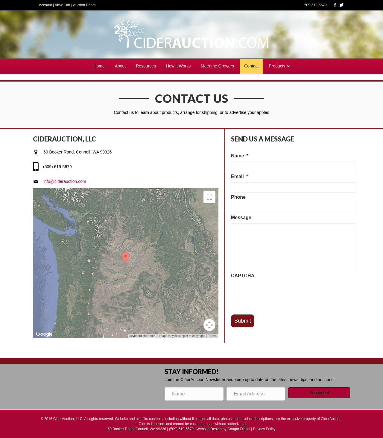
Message (241, 217)
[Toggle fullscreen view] (209, 197)
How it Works (178, 66)
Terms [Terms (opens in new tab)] (212, 336)
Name (239, 155)
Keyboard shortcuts (142, 336)
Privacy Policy (264, 429)
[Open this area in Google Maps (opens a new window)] (44, 334)
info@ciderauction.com (64, 181)
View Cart (62, 5)
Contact (251, 66)
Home (98, 66)
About (120, 66)
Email (239, 176)
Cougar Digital (238, 429)
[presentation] (276, 293)
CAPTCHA (242, 275)
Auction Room (84, 5)
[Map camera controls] (209, 325)
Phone (238, 197)
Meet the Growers (217, 66)
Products (277, 66)
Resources (146, 66)
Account (45, 5)
